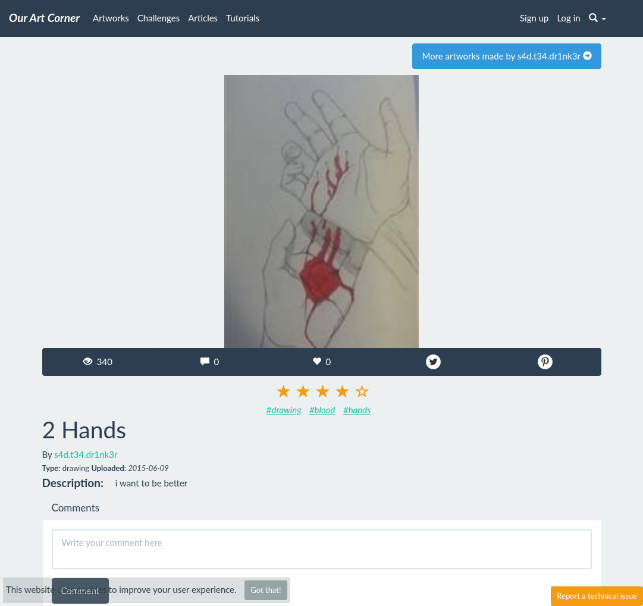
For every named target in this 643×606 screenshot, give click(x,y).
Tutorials (242, 17)
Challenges (158, 17)
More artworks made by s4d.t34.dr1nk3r (506, 56)
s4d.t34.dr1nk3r (85, 454)
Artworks (111, 17)
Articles (203, 17)
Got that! (265, 590)
